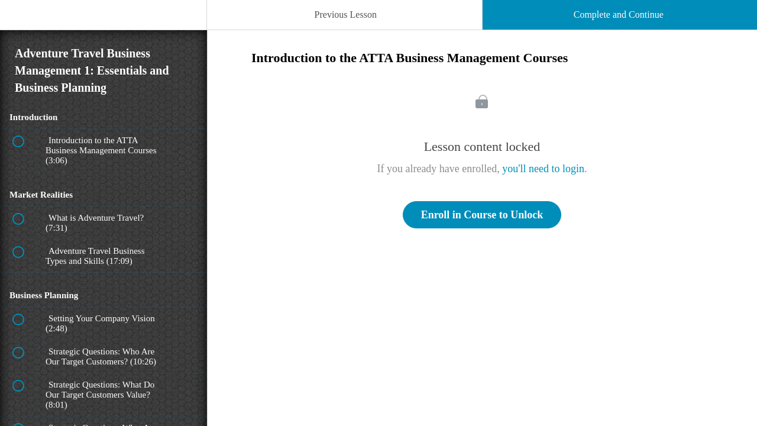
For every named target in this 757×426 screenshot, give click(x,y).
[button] (20, 20)
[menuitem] (103, 26)
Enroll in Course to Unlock (482, 215)
